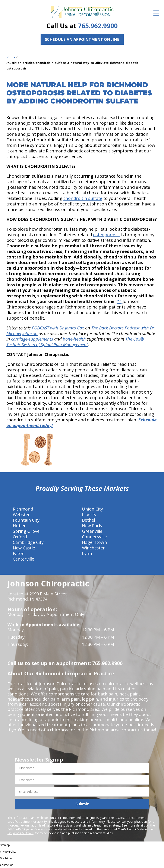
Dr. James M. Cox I (20, 833)
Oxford (20, 537)
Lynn (87, 553)
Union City (92, 509)
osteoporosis (106, 235)
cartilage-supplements (32, 339)
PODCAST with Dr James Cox (58, 328)
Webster (21, 514)
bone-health (74, 339)
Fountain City (26, 520)
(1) (119, 301)
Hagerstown (94, 542)
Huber (19, 525)
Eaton (19, 553)
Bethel (88, 520)
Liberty (89, 514)
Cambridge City (28, 542)
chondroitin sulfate (82, 198)
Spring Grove (26, 531)
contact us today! (139, 730)
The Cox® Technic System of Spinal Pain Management (75, 341)
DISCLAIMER (16, 829)
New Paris (92, 525)
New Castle (24, 548)
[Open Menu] (156, 13)
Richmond (23, 509)
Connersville (94, 537)
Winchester (93, 548)
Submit (82, 803)
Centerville (23, 559)
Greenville (92, 531)
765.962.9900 (98, 25)
